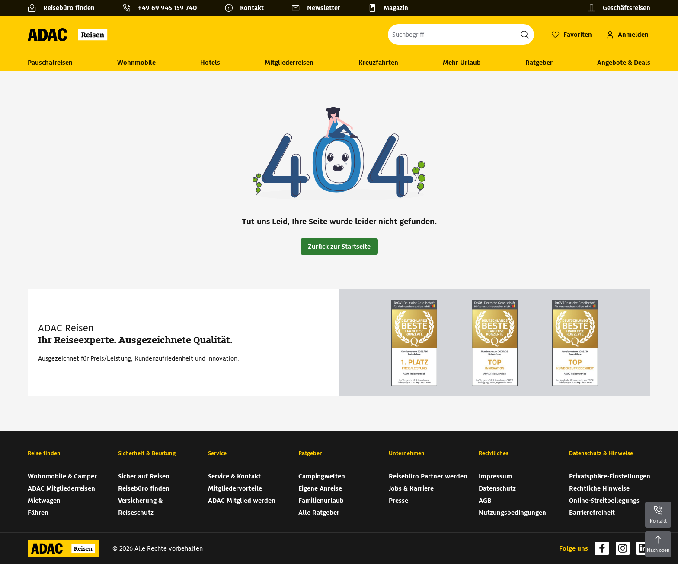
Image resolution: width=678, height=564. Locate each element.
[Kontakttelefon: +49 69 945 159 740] (163, 8)
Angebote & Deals (623, 63)
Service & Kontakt (234, 476)
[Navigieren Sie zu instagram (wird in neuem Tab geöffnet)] (623, 548)
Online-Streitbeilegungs (604, 500)
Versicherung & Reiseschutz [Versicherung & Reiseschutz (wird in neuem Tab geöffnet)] (140, 506)
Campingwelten (321, 476)
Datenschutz (497, 488)
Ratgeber (539, 63)
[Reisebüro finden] (65, 8)
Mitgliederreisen (289, 63)
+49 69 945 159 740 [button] (167, 8)
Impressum (495, 476)
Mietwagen (44, 500)
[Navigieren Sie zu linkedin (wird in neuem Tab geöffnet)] (643, 548)
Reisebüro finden (144, 488)
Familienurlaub (321, 500)
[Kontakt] (247, 8)
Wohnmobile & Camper (62, 476)
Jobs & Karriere (411, 488)
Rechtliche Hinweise (599, 488)
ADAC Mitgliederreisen (61, 488)
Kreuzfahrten (378, 63)
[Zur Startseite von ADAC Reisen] (70, 34)
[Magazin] (391, 8)
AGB (485, 500)
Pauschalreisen (50, 63)
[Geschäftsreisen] (618, 8)
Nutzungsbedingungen (512, 512)
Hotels (210, 63)
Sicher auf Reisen (144, 476)
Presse (398, 500)
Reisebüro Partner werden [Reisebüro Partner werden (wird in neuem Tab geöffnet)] (428, 476)
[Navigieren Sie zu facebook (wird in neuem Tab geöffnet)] (602, 548)
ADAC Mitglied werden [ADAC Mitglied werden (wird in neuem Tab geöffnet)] (241, 500)
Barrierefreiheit (592, 512)
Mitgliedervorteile (235, 488)
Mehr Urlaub (462, 63)
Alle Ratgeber (318, 512)
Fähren (38, 512)
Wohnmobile (136, 63)
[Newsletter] (319, 8)
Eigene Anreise (320, 488)
